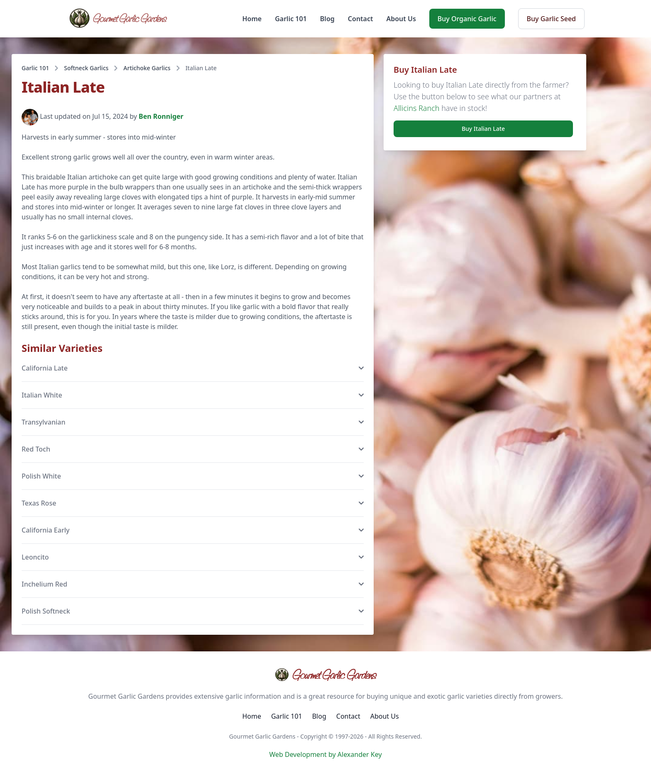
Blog (327, 18)
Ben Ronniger (161, 116)
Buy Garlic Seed (551, 18)
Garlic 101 (291, 18)
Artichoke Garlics (146, 68)
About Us (401, 18)
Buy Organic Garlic (467, 18)
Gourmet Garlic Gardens (325, 674)
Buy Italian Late (483, 129)
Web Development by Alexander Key (325, 754)
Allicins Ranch (416, 108)
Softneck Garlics (86, 68)
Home (252, 18)
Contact (360, 18)
